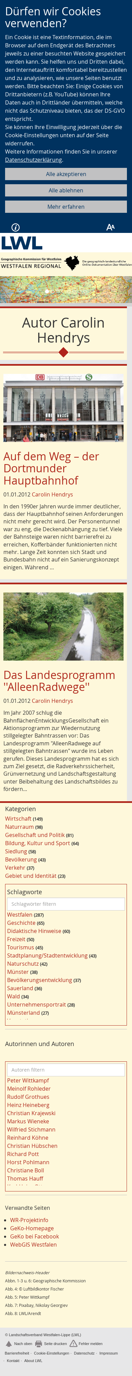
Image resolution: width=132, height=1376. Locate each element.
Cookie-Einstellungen (51, 1353)
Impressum (109, 1353)
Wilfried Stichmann (31, 1129)
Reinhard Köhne (27, 1137)
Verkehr (15, 867)
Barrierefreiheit (17, 1353)
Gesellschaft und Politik (35, 835)
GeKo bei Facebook (34, 1236)
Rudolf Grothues (28, 1097)
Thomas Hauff (25, 1178)
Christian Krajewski (31, 1113)
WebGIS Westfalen (33, 1244)
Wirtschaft (18, 818)
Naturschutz (23, 963)
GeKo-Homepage (32, 1228)
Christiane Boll (25, 1170)
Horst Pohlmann (28, 1162)
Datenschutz (84, 1353)
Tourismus (20, 947)
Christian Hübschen (32, 1146)
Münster (18, 972)
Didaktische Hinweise (34, 931)
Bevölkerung (21, 859)
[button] (10, 289)
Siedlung (16, 851)
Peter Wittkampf (28, 1080)
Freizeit (16, 939)
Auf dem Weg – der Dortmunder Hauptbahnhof (51, 468)
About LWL (33, 1361)
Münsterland (23, 1012)
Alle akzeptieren (66, 174)
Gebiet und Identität (31, 876)
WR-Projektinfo (29, 1220)
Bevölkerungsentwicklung (39, 980)
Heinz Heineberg (28, 1105)
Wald (13, 996)
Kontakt (13, 1361)
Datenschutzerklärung (33, 159)
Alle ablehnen (66, 190)
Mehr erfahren (66, 206)
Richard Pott (23, 1154)
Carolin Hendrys (52, 494)
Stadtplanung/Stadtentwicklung (47, 955)
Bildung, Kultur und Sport (37, 843)
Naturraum (19, 827)
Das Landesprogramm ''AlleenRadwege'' (59, 680)
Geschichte (21, 923)
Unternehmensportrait (36, 1004)
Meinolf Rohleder (29, 1088)
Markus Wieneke (28, 1121)
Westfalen (19, 914)
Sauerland (20, 988)
